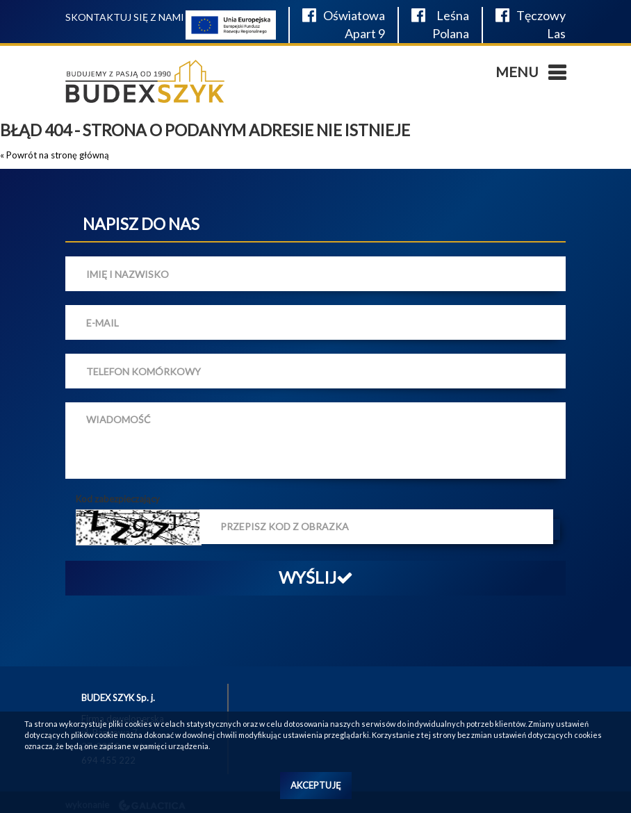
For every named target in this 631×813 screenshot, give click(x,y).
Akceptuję (315, 785)
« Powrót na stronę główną (54, 155)
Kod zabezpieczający (118, 498)
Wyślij (316, 577)
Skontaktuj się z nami (124, 17)
